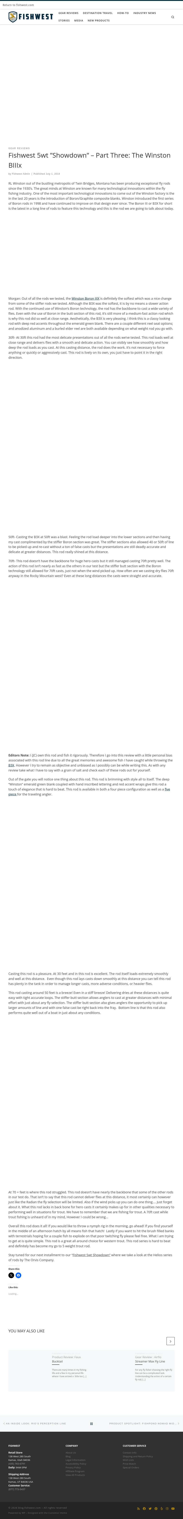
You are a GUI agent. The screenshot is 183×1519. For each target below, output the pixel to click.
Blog (68, 1456)
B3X (11, 765)
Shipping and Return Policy (138, 1456)
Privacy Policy (73, 1467)
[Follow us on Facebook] (144, 1508)
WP (23, 1512)
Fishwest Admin (21, 174)
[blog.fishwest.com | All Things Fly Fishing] (30, 16)
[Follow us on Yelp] (162, 1508)
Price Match (129, 1463)
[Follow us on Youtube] (173, 1508)
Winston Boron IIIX (86, 298)
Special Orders (131, 1467)
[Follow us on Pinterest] (156, 1508)
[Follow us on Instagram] (167, 1508)
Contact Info (130, 1452)
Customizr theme (57, 1512)
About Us (71, 1452)
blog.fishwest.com (29, 1507)
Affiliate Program (75, 1471)
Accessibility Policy (76, 1463)
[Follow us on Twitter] (150, 1508)
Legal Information (75, 1460)
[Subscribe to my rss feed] (138, 1508)
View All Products (75, 1475)
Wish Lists (128, 1460)
